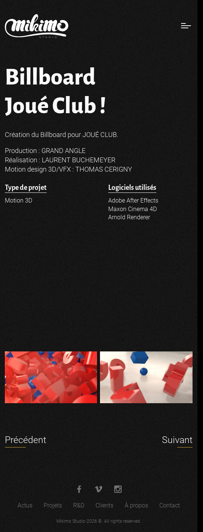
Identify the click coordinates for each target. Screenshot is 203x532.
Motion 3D (18, 200)
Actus (25, 505)
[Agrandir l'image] (51, 377)
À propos (136, 505)
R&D (78, 505)
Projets (53, 505)
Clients (104, 505)
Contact (169, 505)
